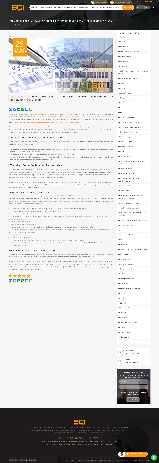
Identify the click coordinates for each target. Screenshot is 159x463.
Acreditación (124, 37)
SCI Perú (123, 303)
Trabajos (123, 327)
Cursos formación (126, 93)
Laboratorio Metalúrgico (128, 235)
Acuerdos (123, 42)
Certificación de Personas (48, 7)
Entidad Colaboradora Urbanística (45, 114)
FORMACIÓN (65, 444)
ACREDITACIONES (77, 444)
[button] (154, 457)
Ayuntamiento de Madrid (70, 114)
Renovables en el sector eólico (130, 288)
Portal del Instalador (99, 2)
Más (121, 240)
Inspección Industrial (127, 169)
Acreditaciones (83, 7)
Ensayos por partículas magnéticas (131, 127)
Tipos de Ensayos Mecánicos (129, 322)
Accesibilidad (85, 460)
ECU (15, 25)
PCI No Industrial (125, 259)
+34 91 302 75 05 (59, 264)
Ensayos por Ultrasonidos (128, 132)
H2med (122, 151)
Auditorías (123, 66)
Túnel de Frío (124, 337)
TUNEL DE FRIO (111, 442)
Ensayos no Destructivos (128, 117)
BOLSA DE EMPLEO (53, 444)
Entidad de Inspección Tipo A (129, 137)
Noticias (102, 7)
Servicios (35, 7)
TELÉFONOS (138, 2)
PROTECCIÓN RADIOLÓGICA (88, 442)
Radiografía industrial (127, 279)
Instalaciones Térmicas (127, 225)
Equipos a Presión (126, 142)
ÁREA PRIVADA (98, 444)
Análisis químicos (125, 56)
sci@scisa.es (148, 2)
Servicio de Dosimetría (127, 308)
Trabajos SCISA (125, 332)
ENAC (68, 129)
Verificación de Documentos (120, 2)
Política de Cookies (116, 460)
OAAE (73, 154)
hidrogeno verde (125, 156)
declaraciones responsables (98, 117)
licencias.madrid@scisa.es (98, 264)
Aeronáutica (124, 47)
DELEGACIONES (95, 438)
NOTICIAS (88, 444)
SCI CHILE (32, 460)
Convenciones (124, 88)
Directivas (123, 103)
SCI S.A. (29, 103)
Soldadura (123, 318)
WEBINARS (108, 444)
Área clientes (128, 7)
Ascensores (124, 61)
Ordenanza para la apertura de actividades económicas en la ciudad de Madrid (47, 122)
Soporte (125, 460)
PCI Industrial (124, 254)
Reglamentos (124, 283)
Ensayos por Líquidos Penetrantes (131, 122)
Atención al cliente (112, 7)
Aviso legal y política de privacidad (100, 460)
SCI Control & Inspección (18, 114)
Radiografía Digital (126, 274)
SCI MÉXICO (23, 460)
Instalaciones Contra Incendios (130, 208)
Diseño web (132, 460)
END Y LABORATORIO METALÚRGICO (54, 442)
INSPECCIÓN (73, 442)
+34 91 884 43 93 (133, 353)
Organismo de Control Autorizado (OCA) (133, 249)
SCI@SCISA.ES (81, 438)
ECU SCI (102, 442)
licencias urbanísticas (78, 117)
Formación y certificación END (67, 7)
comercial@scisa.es (132, 362)
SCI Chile (123, 293)
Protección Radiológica (127, 269)
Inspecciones (124, 191)
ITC (121, 230)
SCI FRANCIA (13, 460)
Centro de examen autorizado (130, 78)
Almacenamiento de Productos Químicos (133, 51)
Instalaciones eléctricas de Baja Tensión (133, 220)
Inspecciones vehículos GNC (129, 203)
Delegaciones (94, 7)
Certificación (124, 83)
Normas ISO (124, 245)
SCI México (123, 298)
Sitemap (148, 460)
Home (10, 25)
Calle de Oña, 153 (57, 267)
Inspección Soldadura (127, 186)
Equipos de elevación (127, 147)
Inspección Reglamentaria (128, 173)
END (121, 112)
